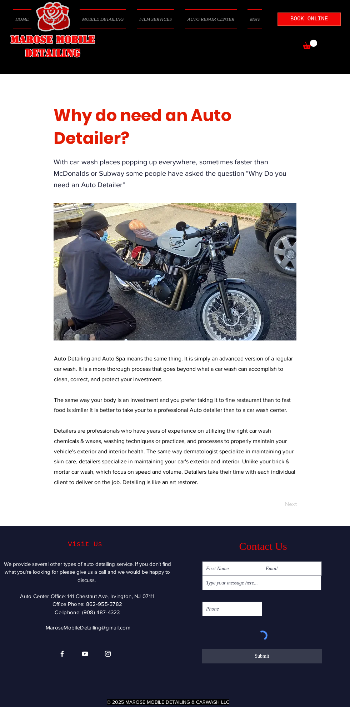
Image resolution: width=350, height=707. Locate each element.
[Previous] (77, 504)
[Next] (279, 504)
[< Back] (77, 92)
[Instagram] (108, 654)
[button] (310, 44)
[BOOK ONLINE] (309, 19)
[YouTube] (85, 654)
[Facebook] (62, 654)
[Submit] (262, 656)
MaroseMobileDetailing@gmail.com (88, 627)
